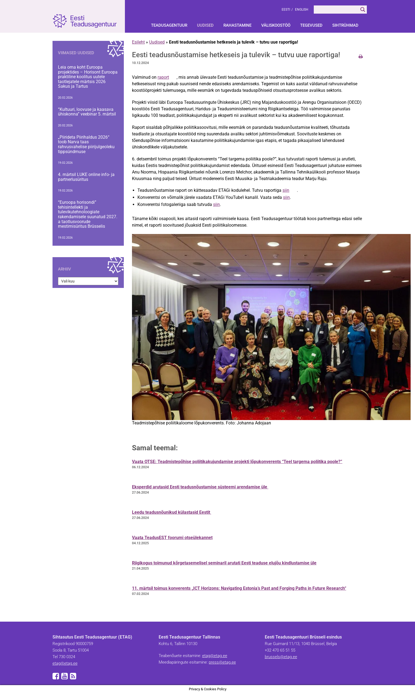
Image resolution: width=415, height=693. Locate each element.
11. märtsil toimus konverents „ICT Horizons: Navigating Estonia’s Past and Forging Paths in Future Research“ (239, 588)
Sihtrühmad (345, 25)
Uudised (205, 25)
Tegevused (311, 25)
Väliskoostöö (275, 25)
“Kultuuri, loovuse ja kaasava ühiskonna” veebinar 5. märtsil (87, 112)
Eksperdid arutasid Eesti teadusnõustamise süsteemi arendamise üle (200, 487)
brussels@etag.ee (281, 656)
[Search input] (336, 9)
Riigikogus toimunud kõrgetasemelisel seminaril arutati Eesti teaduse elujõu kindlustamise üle (224, 563)
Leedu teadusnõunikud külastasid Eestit (171, 512)
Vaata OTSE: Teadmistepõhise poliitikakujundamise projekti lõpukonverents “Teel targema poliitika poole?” (237, 461)
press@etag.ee (222, 662)
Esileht (138, 42)
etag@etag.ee (65, 663)
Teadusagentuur (169, 25)
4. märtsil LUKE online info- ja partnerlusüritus (86, 177)
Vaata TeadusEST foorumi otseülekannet (172, 537)
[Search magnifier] (363, 9)
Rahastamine (237, 25)
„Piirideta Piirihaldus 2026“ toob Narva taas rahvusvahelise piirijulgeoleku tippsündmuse (86, 144)
